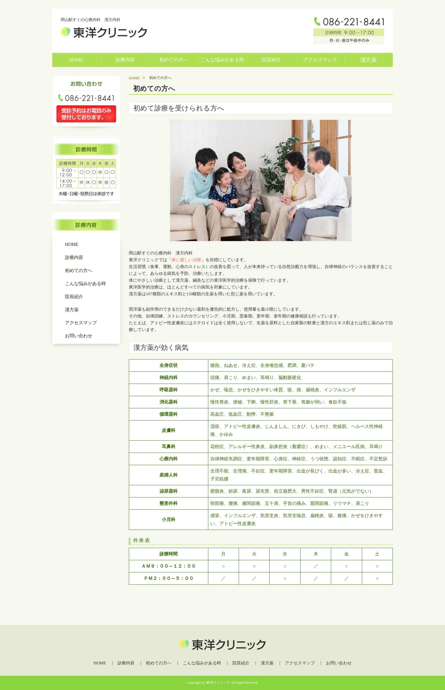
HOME (76, 59)
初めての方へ (173, 59)
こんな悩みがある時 (222, 59)
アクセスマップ (320, 59)
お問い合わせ (78, 335)
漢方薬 (368, 60)
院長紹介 (271, 59)
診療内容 (125, 59)
